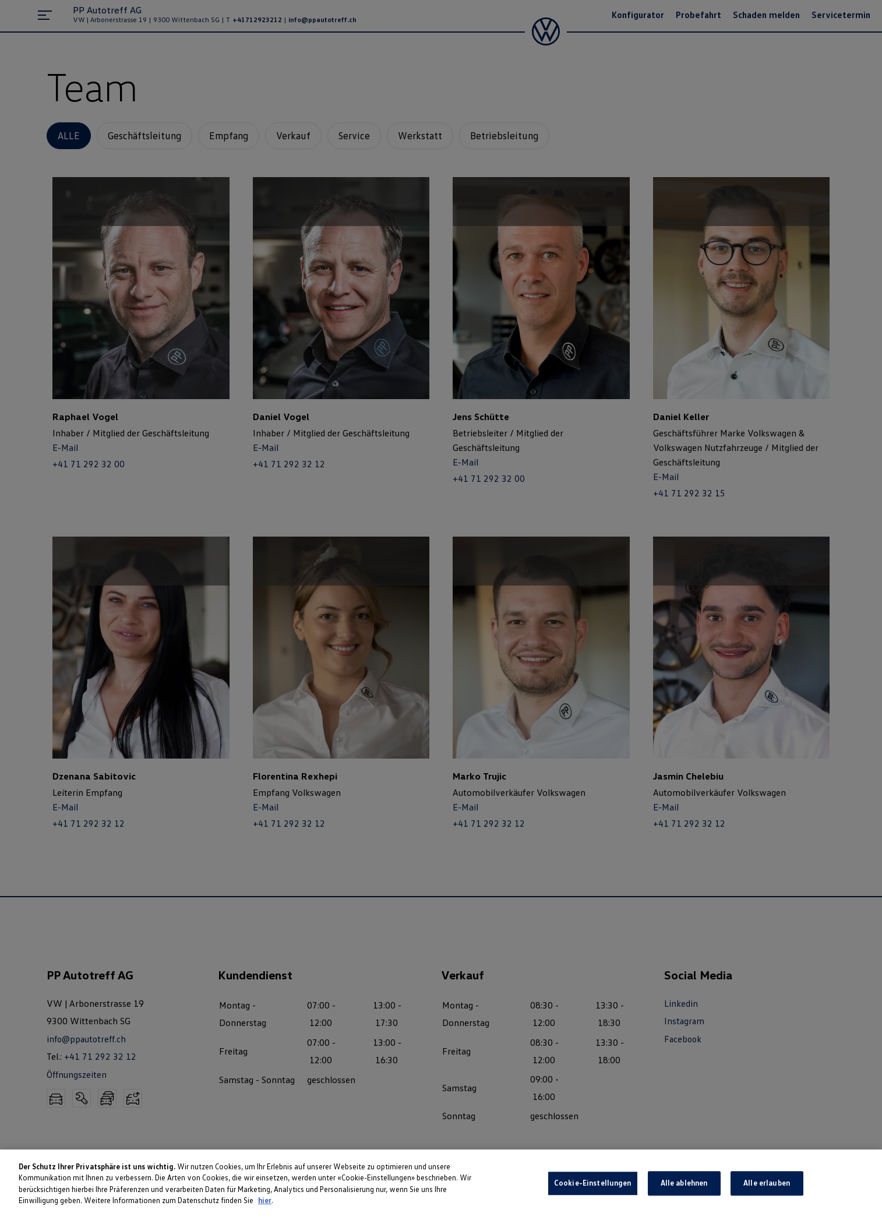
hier (264, 1200)
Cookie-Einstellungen (592, 1183)
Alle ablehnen (684, 1183)
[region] (441, 1185)
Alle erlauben (766, 1183)
